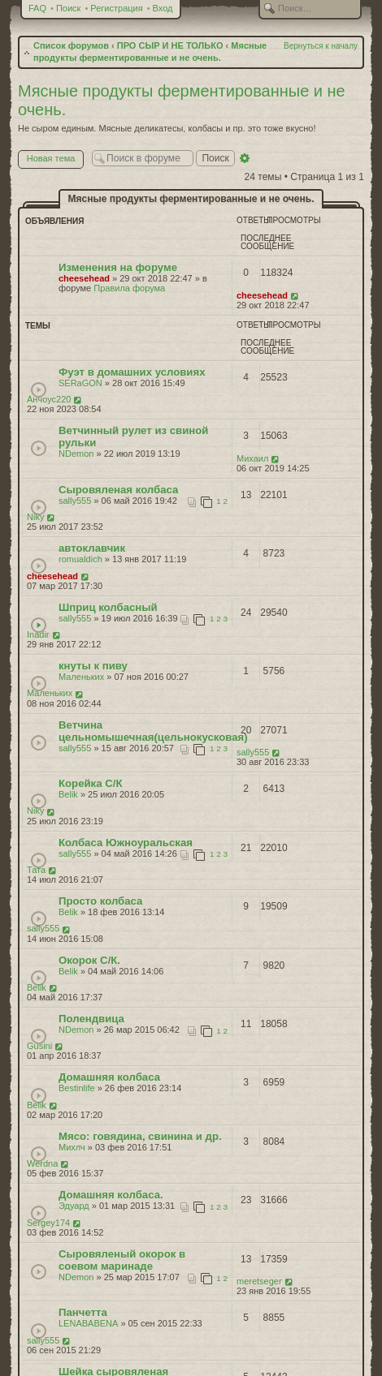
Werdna (42, 1163)
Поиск (68, 8)
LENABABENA (88, 1323)
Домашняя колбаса (109, 1077)
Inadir (38, 634)
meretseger (259, 1281)
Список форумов (71, 45)
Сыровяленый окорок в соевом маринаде (122, 1260)
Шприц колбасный (108, 607)
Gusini (39, 1046)
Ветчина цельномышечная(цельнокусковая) (153, 731)
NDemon (76, 453)
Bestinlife (77, 1088)
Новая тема (55, 159)
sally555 (75, 500)
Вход (163, 8)
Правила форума (129, 288)
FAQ (37, 8)
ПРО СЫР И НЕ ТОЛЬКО (170, 45)
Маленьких (81, 677)
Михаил (252, 458)
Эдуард (74, 1205)
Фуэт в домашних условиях (132, 372)
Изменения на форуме (118, 267)
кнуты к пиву (93, 666)
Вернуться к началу (321, 45)
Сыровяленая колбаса (118, 490)
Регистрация (116, 8)
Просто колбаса (100, 901)
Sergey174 (48, 1223)
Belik (68, 794)
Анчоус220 (49, 399)
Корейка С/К (90, 783)
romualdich (80, 559)
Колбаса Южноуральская (126, 842)
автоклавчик (92, 548)
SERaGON (80, 383)
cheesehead (84, 278)
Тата (36, 870)
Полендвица (91, 1019)
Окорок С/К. (89, 960)
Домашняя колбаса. (111, 1195)
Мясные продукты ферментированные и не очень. (191, 198)
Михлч (72, 1147)
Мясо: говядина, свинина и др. (140, 1136)
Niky (35, 517)
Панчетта (83, 1312)
